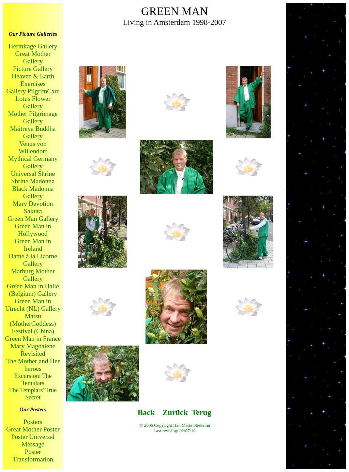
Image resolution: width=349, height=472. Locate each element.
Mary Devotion (33, 203)
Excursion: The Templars (32, 379)
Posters (33, 421)
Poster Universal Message (33, 440)
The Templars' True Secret (33, 394)
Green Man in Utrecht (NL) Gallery (33, 305)
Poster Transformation (33, 455)
